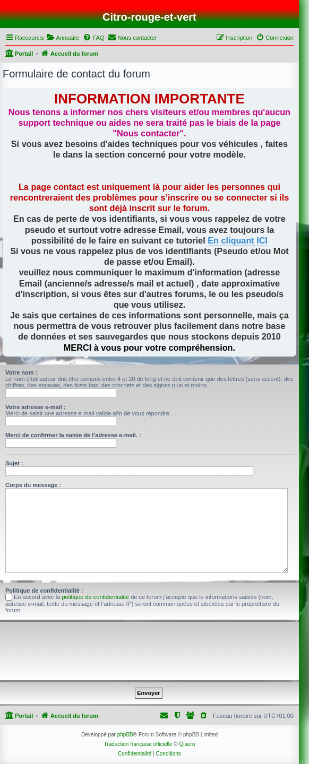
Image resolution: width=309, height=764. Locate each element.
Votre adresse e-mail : (35, 407)
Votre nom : (21, 372)
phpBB (125, 734)
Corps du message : (33, 485)
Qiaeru (187, 744)
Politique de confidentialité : (44, 590)
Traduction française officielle (138, 744)
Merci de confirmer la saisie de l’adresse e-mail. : (73, 435)
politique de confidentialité (96, 597)
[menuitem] (62, 37)
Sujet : (14, 463)
